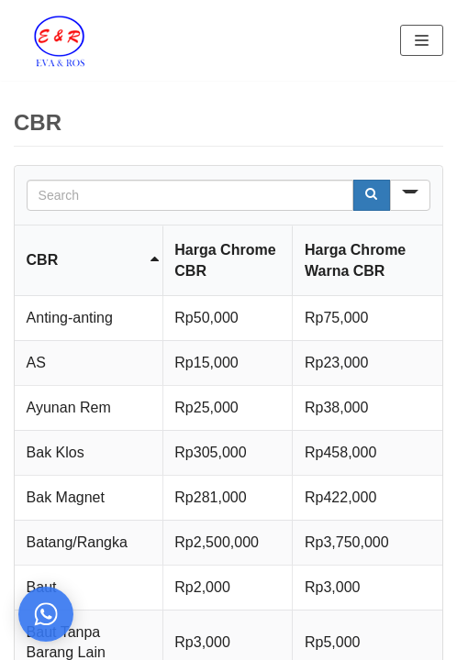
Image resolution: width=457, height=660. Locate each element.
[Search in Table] (190, 195)
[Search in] (410, 195)
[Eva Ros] (59, 40)
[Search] (371, 195)
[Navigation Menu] (421, 40)
